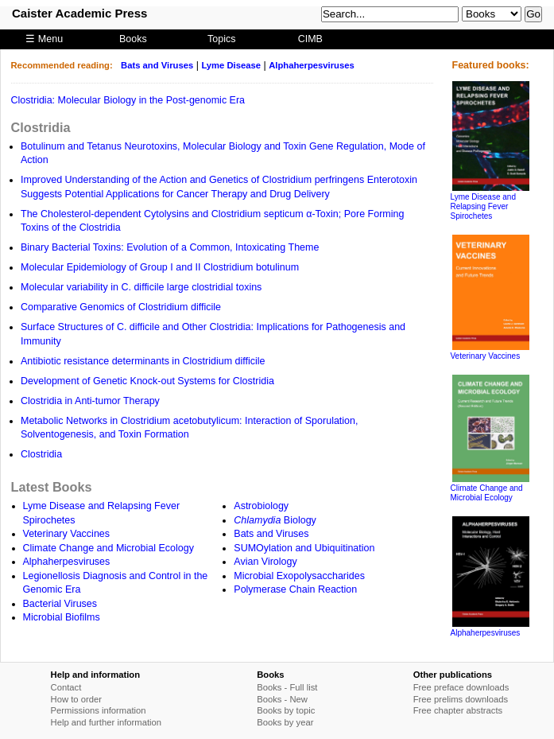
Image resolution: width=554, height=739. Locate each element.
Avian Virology (265, 561)
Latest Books (51, 487)
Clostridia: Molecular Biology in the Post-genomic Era (128, 100)
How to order (76, 699)
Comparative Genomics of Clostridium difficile (121, 307)
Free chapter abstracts (458, 710)
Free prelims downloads (460, 699)
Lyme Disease (231, 65)
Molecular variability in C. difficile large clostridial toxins (141, 287)
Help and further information (106, 722)
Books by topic (286, 710)
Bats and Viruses (157, 65)
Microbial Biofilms (61, 617)
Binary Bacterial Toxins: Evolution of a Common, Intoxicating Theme (170, 247)
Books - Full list (287, 687)
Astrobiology (261, 505)
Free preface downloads (461, 687)
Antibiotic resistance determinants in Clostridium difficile (143, 361)
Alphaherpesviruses (311, 65)
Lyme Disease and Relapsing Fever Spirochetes (483, 206)
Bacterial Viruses (60, 603)
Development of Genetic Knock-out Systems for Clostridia (147, 381)
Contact (66, 687)
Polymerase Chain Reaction (295, 589)
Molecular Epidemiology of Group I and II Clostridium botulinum (160, 267)
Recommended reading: (62, 65)
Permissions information (98, 710)
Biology (275, 520)
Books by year (285, 722)
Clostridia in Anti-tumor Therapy (90, 400)
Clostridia (41, 127)
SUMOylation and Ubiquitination (304, 548)
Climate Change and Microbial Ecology (108, 548)
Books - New (282, 699)
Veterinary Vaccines (66, 533)
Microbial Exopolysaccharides (299, 575)
